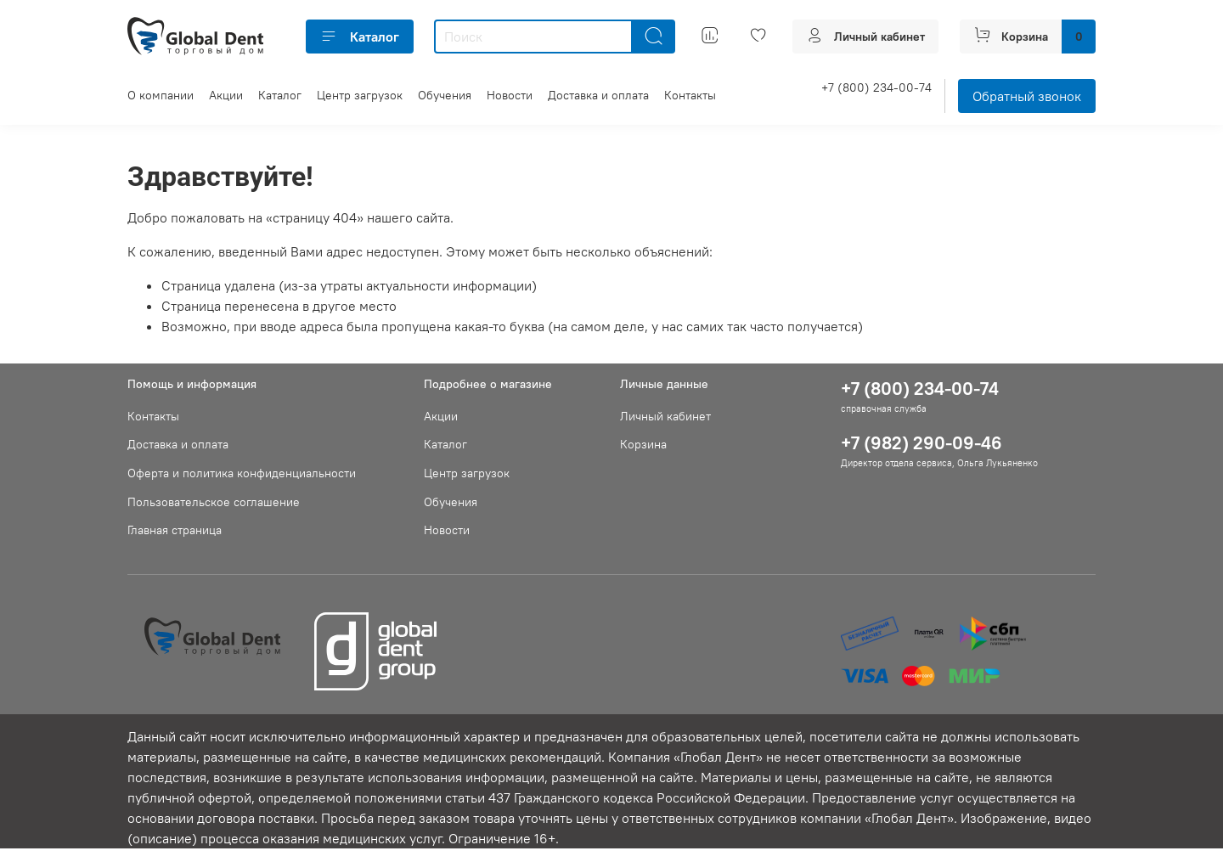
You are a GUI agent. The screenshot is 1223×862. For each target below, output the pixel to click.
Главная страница (174, 530)
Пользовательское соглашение (213, 502)
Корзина (643, 444)
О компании (160, 95)
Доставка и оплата (598, 95)
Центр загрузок (360, 95)
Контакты (690, 95)
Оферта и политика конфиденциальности (241, 473)
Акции (226, 95)
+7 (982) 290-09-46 (921, 442)
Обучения (444, 95)
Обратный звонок (1026, 95)
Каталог (359, 36)
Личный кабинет (665, 416)
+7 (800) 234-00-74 (876, 87)
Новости (510, 95)
